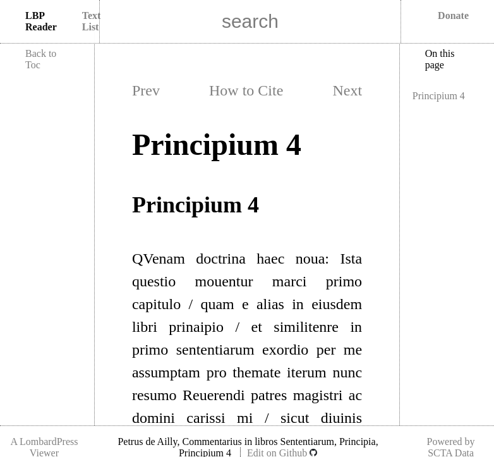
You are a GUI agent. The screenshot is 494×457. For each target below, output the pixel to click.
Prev (146, 90)
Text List (91, 21)
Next (347, 90)
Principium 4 (439, 95)
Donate (453, 15)
